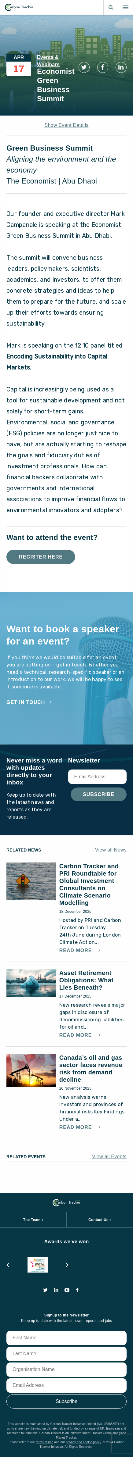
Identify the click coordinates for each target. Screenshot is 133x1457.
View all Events (109, 1156)
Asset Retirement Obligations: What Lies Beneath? (86, 980)
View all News (111, 849)
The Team (31, 1220)
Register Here (41, 556)
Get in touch (25, 702)
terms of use (44, 1442)
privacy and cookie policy (83, 1442)
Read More (76, 950)
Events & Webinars (48, 61)
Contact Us (98, 1220)
